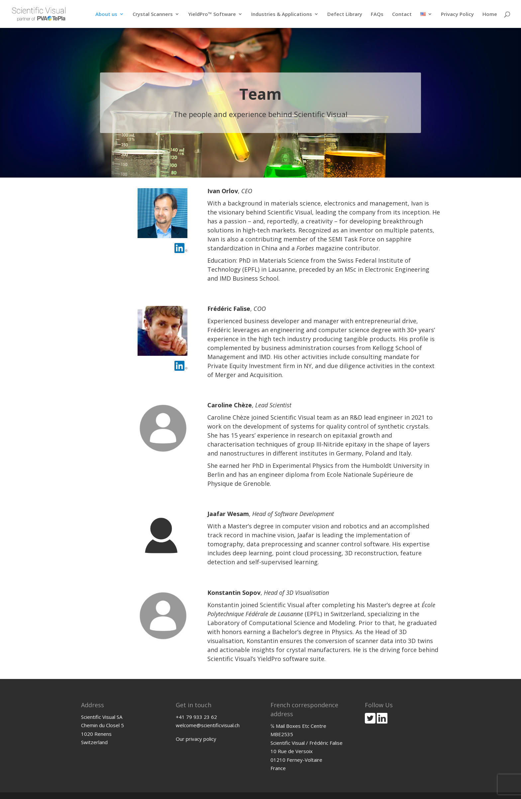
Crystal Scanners (153, 14)
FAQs (377, 14)
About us (106, 14)
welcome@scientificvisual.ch (208, 725)
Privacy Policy (457, 14)
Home (489, 14)
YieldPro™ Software (212, 14)
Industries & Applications (281, 14)
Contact (402, 14)
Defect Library (344, 14)
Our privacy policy (196, 738)
